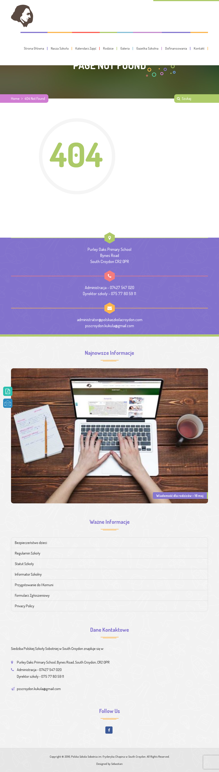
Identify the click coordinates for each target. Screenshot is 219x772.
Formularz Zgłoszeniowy (32, 595)
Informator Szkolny (28, 574)
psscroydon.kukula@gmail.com (109, 325)
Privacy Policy (24, 606)
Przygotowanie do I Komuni (34, 585)
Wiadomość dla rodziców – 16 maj (179, 495)
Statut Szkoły (24, 563)
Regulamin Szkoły (27, 553)
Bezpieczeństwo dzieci (31, 542)
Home (15, 98)
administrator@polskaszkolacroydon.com (109, 319)
